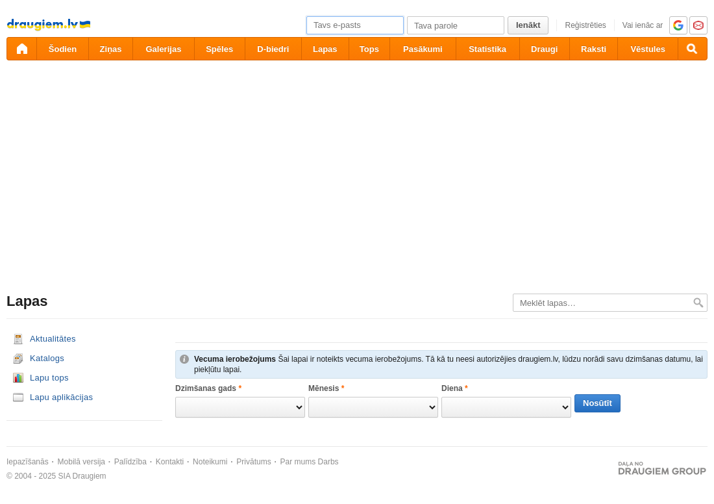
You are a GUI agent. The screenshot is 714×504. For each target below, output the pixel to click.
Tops (369, 49)
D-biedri (273, 49)
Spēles (219, 49)
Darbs (328, 461)
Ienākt (528, 25)
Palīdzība (130, 461)
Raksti (593, 49)
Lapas (325, 49)
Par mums (298, 461)
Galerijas (163, 49)
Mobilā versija (81, 461)
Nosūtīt (597, 403)
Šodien (63, 49)
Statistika (487, 49)
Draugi (544, 49)
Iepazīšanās (27, 461)
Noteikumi (210, 461)
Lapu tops (49, 378)
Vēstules (647, 49)
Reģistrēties (585, 25)
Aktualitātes (53, 339)
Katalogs (47, 358)
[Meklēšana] (693, 48)
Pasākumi (423, 49)
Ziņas (111, 49)
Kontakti (170, 461)
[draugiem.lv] (21, 48)
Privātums (253, 461)
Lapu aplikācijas (61, 397)
